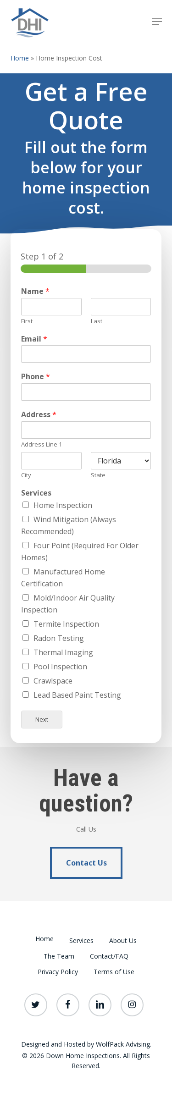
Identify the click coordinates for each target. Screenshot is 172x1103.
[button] (157, 21)
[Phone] (86, 392)
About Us (123, 940)
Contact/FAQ (109, 956)
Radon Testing (58, 638)
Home (20, 58)
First (27, 321)
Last (96, 321)
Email (34, 339)
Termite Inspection (66, 624)
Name (35, 291)
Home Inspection (62, 505)
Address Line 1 (41, 444)
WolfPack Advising (123, 1044)
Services (36, 493)
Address (38, 414)
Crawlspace (52, 681)
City (26, 475)
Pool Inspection (60, 667)
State (98, 475)
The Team (59, 956)
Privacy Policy (58, 971)
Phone (35, 376)
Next (41, 719)
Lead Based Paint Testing (77, 695)
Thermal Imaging (63, 652)
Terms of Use (114, 971)
